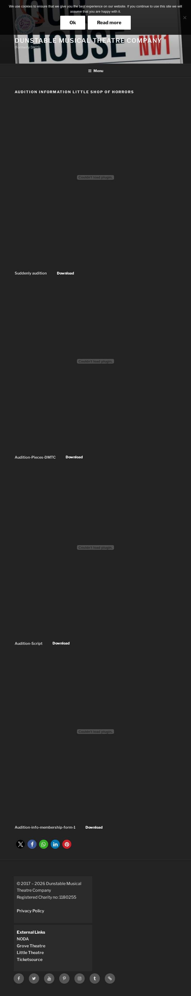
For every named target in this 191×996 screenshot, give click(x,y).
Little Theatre (30, 952)
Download (65, 273)
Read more (109, 22)
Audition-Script (28, 643)
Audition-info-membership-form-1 (45, 827)
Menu (95, 70)
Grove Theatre (31, 945)
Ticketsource (29, 959)
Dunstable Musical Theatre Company (88, 40)
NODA (23, 939)
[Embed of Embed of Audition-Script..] (95, 547)
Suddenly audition (31, 273)
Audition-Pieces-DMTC (35, 457)
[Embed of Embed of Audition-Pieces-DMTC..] (95, 361)
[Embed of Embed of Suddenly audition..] (95, 177)
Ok (73, 22)
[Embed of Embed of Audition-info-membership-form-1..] (95, 731)
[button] (20, 844)
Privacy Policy (30, 910)
